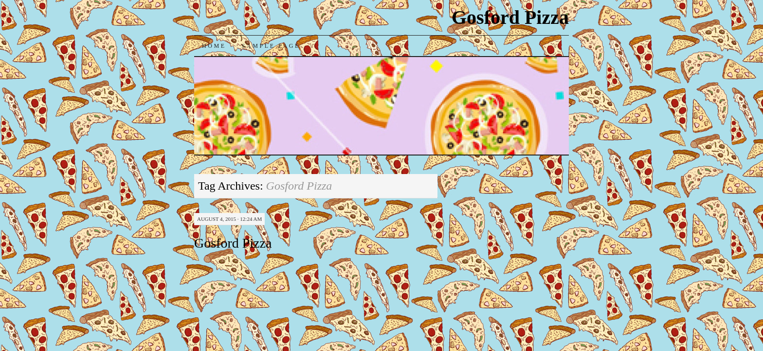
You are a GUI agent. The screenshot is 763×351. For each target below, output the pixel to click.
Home (214, 45)
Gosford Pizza (510, 17)
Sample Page (271, 45)
